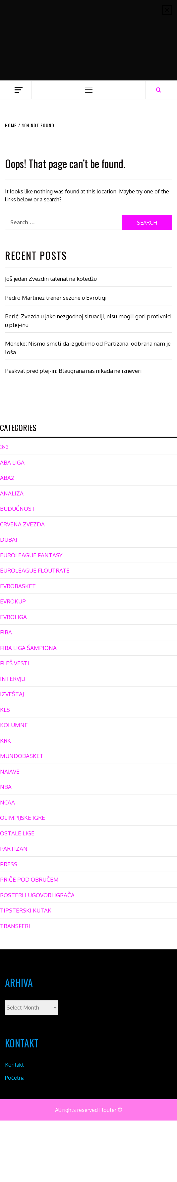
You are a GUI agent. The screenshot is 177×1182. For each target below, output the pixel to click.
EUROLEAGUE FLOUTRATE (35, 570)
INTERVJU (12, 678)
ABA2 (7, 477)
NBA (6, 786)
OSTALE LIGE (17, 833)
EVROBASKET (18, 586)
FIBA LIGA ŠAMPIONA (28, 647)
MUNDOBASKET (21, 755)
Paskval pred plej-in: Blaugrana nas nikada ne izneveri (73, 370)
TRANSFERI (15, 925)
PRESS (8, 864)
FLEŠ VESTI (14, 663)
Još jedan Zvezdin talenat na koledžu (51, 278)
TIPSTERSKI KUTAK (25, 910)
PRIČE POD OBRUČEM (29, 879)
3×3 (4, 446)
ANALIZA (12, 493)
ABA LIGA (12, 462)
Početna (15, 1077)
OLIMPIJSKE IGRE (22, 817)
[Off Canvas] (18, 90)
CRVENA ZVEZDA (22, 524)
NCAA (7, 802)
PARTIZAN (14, 848)
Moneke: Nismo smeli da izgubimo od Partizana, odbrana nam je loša (88, 348)
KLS (5, 709)
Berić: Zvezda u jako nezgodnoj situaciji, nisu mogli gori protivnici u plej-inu (88, 320)
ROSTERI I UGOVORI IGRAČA (37, 895)
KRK (5, 740)
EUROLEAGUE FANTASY (31, 555)
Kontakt (14, 1064)
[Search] (158, 90)
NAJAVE (10, 771)
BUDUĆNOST (17, 508)
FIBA (6, 632)
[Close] (167, 10)
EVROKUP (13, 601)
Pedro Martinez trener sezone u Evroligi (56, 297)
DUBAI (8, 539)
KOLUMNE (14, 724)
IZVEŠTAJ (12, 694)
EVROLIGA (13, 616)
